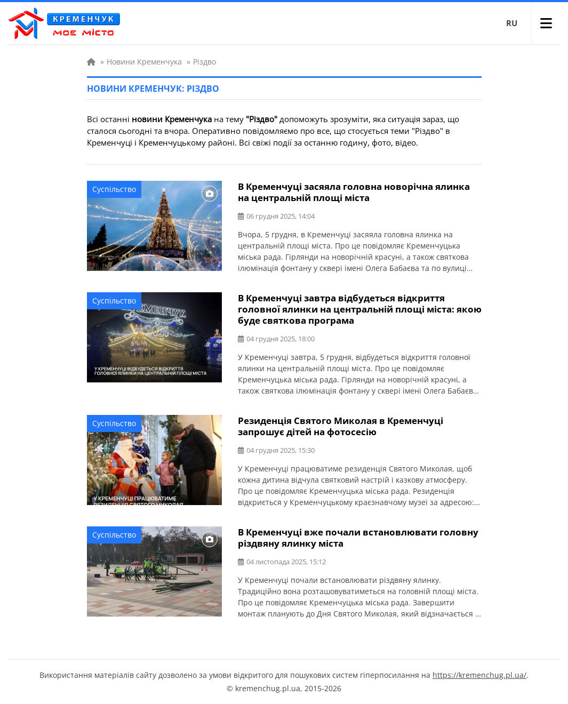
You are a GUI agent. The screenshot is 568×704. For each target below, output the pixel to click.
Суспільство (114, 189)
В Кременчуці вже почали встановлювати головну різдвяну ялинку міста (358, 537)
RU (511, 23)
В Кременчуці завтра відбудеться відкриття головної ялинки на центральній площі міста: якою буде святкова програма (360, 309)
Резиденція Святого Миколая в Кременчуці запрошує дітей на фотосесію (340, 426)
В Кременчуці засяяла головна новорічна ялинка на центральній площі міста (354, 192)
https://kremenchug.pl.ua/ (479, 675)
